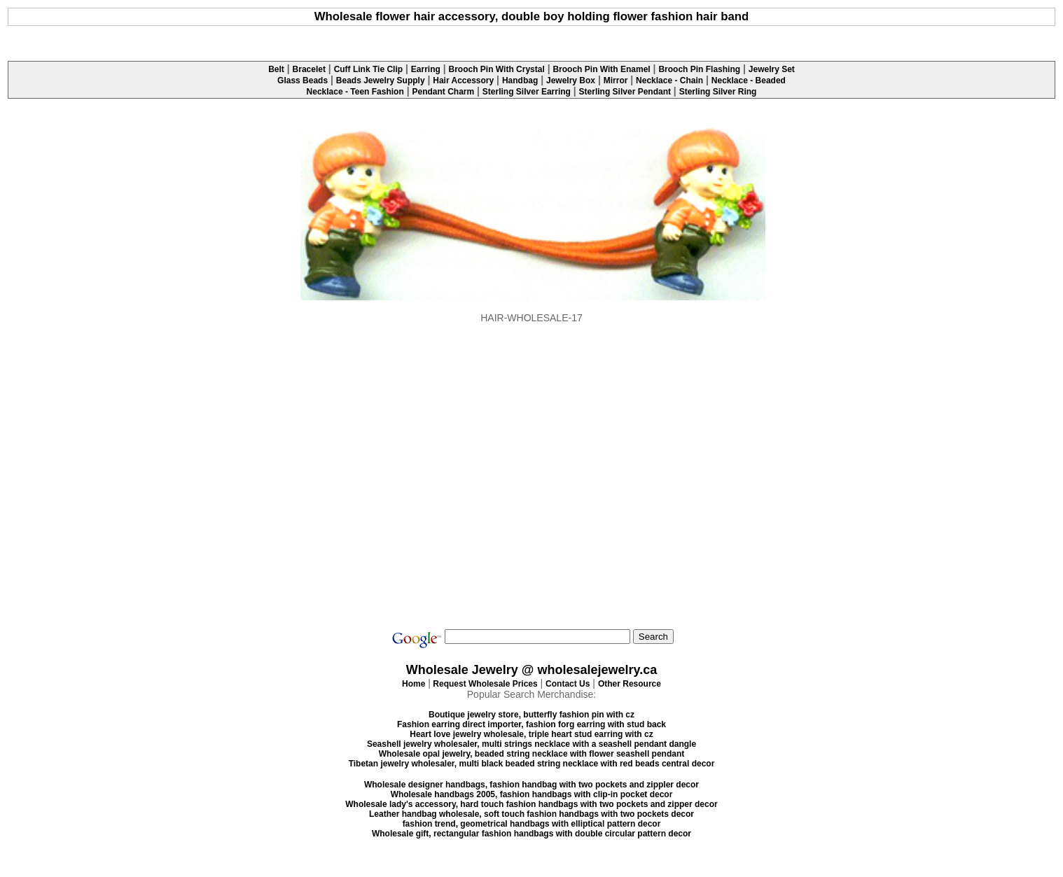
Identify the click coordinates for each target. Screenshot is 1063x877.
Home (413, 684)
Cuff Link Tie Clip (368, 69)
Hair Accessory (463, 80)
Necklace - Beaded (748, 80)
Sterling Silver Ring (718, 92)
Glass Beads (302, 80)
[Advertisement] (531, 39)
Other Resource (629, 684)
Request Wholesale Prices (485, 684)
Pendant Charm (443, 92)
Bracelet (309, 69)
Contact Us (568, 684)
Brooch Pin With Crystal (497, 69)
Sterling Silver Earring (526, 92)
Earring (425, 69)
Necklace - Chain (669, 80)
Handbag (520, 80)
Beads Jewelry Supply (380, 80)
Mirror (616, 80)
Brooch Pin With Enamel (601, 69)
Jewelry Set (772, 69)
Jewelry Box (570, 80)
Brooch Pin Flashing (699, 69)
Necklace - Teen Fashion (355, 92)
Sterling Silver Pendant (625, 92)
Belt (276, 69)
